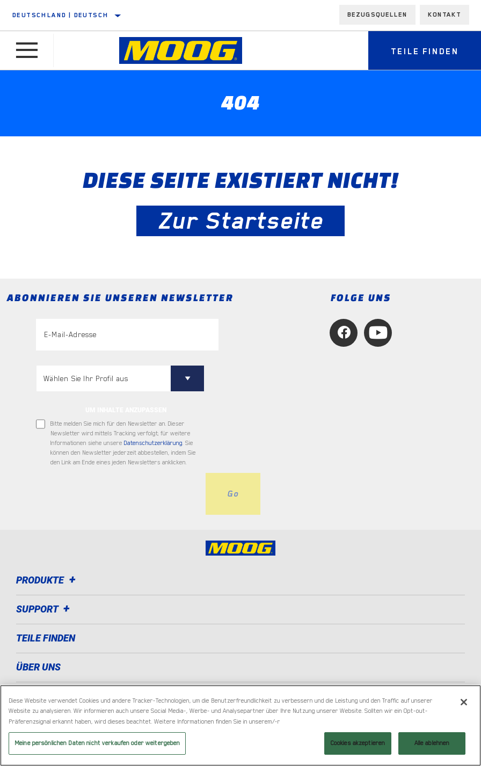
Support (44, 609)
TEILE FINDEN (45, 638)
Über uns (38, 667)
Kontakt (444, 14)
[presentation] (117, 494)
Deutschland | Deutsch (60, 15)
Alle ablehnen (432, 743)
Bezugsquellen (377, 14)
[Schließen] (464, 702)
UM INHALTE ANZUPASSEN (125, 410)
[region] (240, 725)
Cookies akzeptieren (358, 743)
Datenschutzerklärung (153, 443)
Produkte (47, 580)
